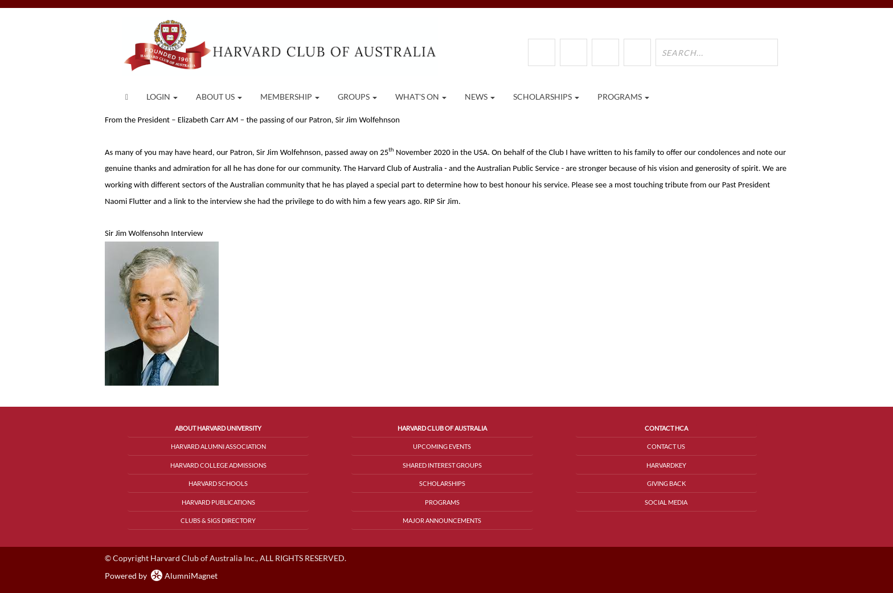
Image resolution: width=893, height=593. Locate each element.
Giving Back (666, 483)
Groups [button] (357, 96)
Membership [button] (289, 96)
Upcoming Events (442, 446)
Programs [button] (623, 96)
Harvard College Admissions (218, 465)
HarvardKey (666, 465)
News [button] (480, 96)
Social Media (666, 502)
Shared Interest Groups (442, 465)
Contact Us (666, 446)
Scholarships (442, 483)
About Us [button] (219, 96)
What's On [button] (420, 96)
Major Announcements (442, 520)
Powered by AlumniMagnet (161, 575)
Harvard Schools (218, 483)
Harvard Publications (218, 502)
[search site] (717, 52)
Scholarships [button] (546, 96)
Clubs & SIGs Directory (218, 520)
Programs (442, 502)
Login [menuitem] (162, 96)
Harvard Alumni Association (218, 446)
